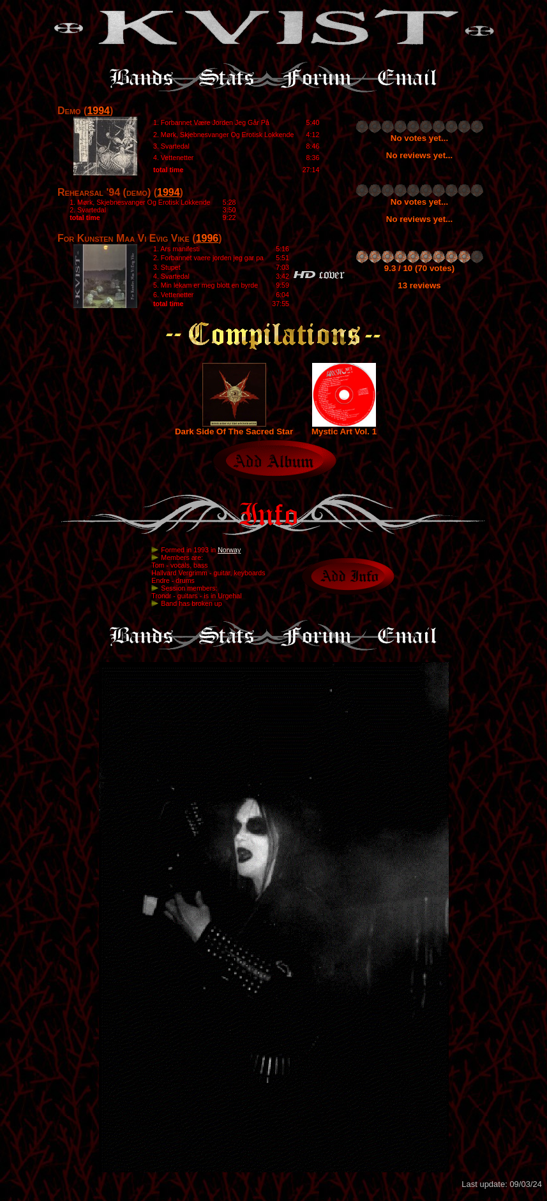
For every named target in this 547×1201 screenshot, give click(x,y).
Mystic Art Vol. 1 (344, 427)
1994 (98, 110)
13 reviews (419, 285)
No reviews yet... (419, 155)
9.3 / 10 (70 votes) (419, 268)
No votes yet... (419, 138)
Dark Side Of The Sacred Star (234, 427)
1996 (207, 238)
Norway (229, 550)
